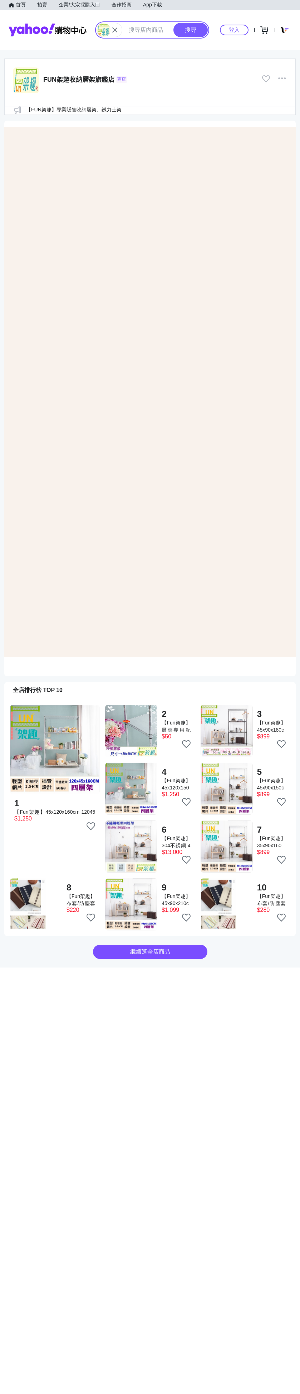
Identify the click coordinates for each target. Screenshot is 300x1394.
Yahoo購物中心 (48, 30)
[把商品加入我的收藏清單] (91, 826)
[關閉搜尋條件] (114, 30)
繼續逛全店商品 (150, 952)
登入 (234, 30)
